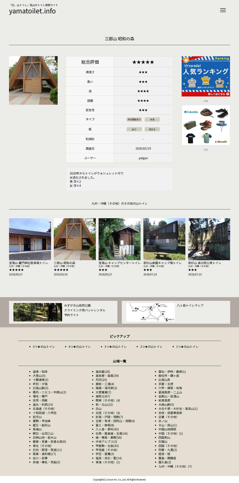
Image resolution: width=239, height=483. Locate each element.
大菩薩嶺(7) (103, 392)
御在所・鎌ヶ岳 (168, 375)
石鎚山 (162, 441)
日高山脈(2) (40, 388)
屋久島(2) (164, 462)
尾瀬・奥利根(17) (44, 454)
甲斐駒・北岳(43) (107, 445)
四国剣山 (164, 437)
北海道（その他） (44, 408)
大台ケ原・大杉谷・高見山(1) (178, 408)
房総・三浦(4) (105, 384)
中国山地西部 (167, 429)
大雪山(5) (39, 375)
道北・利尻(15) (43, 404)
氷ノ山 (162, 421)
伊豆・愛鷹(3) (105, 454)
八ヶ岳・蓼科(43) (107, 429)
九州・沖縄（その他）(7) (175, 466)
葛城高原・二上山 (170, 392)
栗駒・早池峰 (41, 421)
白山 (99, 408)
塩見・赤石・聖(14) (109, 458)
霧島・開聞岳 (167, 458)
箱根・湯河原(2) (106, 388)
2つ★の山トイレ (151, 346)
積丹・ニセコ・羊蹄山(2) (49, 392)
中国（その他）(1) (170, 433)
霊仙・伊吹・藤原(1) (172, 371)
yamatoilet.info (32, 10)
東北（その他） (43, 445)
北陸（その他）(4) (108, 413)
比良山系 (164, 379)
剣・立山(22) (104, 404)
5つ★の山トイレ (44, 346)
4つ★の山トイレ (80, 346)
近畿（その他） (168, 417)
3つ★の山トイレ (115, 346)
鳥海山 (37, 429)
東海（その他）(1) (108, 462)
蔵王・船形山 (41, 425)
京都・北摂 (165, 384)
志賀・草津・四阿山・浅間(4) (115, 421)
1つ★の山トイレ (187, 346)
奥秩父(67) (103, 396)
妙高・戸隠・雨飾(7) (109, 417)
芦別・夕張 (40, 384)
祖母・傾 (164, 454)
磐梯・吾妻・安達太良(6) (49, 441)
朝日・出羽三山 (43, 433)
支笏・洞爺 (40, 400)
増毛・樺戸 (40, 396)
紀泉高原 (164, 400)
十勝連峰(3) (40, 379)
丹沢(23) (101, 379)
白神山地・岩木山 (44, 437)
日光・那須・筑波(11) (47, 449)
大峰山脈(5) (166, 404)
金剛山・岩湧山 (168, 396)
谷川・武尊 (40, 458)
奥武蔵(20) (103, 371)
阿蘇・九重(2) (167, 449)
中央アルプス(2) (106, 441)
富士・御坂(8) (105, 425)
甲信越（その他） (107, 449)
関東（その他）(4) (108, 400)
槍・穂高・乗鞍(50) (109, 437)
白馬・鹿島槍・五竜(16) (112, 433)
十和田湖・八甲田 (44, 413)
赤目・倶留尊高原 (170, 413)
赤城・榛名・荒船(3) (46, 462)
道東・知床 (40, 371)
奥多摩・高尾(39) (107, 375)
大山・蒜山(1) (167, 425)
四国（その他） (168, 445)
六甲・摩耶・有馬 (170, 388)
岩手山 (37, 417)
